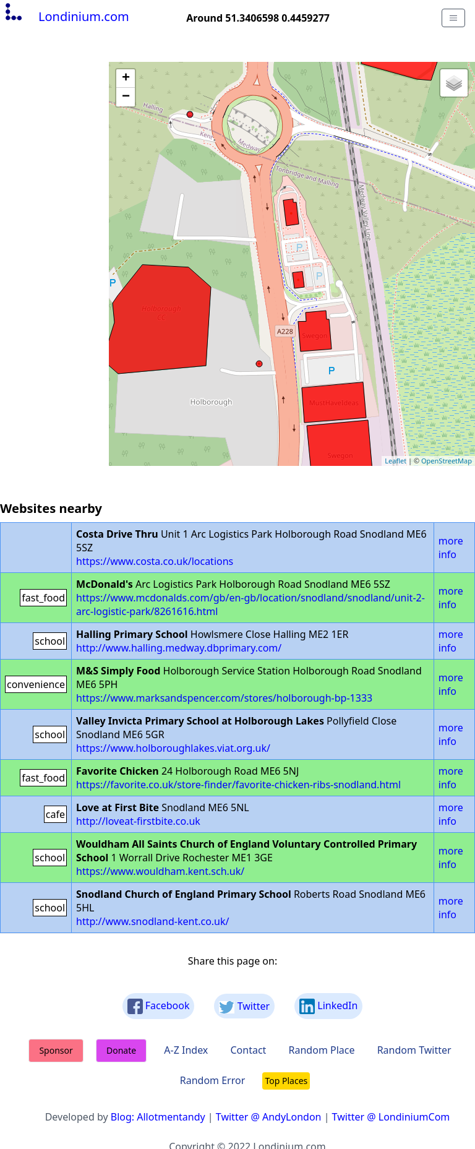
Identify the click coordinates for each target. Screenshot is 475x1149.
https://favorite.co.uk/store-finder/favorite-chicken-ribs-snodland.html (238, 784)
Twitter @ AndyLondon (269, 1117)
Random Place (322, 1050)
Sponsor (55, 1050)
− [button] (126, 97)
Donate (121, 1050)
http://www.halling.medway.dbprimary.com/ (178, 648)
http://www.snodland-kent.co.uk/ (152, 921)
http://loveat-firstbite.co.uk (138, 821)
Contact (248, 1050)
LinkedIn (328, 1006)
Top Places (286, 1081)
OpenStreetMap (446, 460)
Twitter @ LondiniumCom (391, 1117)
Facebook (158, 1006)
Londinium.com (65, 16)
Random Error (213, 1080)
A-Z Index (186, 1050)
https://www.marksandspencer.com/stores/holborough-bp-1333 (224, 698)
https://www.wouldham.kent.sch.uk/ (160, 871)
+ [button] (126, 78)
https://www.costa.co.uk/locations (154, 561)
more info (451, 547)
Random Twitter (414, 1050)
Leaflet (395, 460)
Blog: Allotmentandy (158, 1117)
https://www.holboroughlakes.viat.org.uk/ (173, 748)
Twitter (244, 1006)
